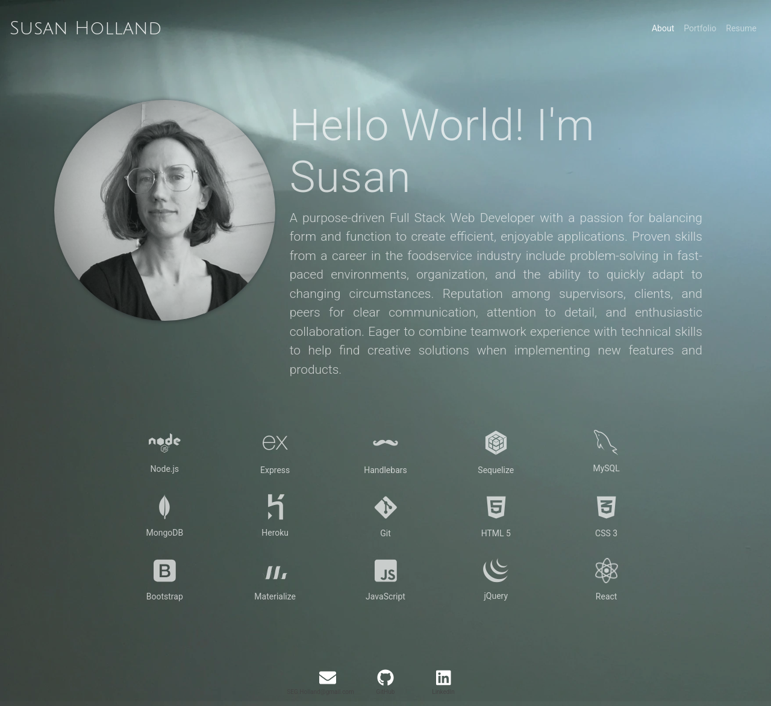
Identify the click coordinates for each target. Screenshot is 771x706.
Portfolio (700, 28)
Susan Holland (86, 29)
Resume (741, 28)
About (663, 28)
